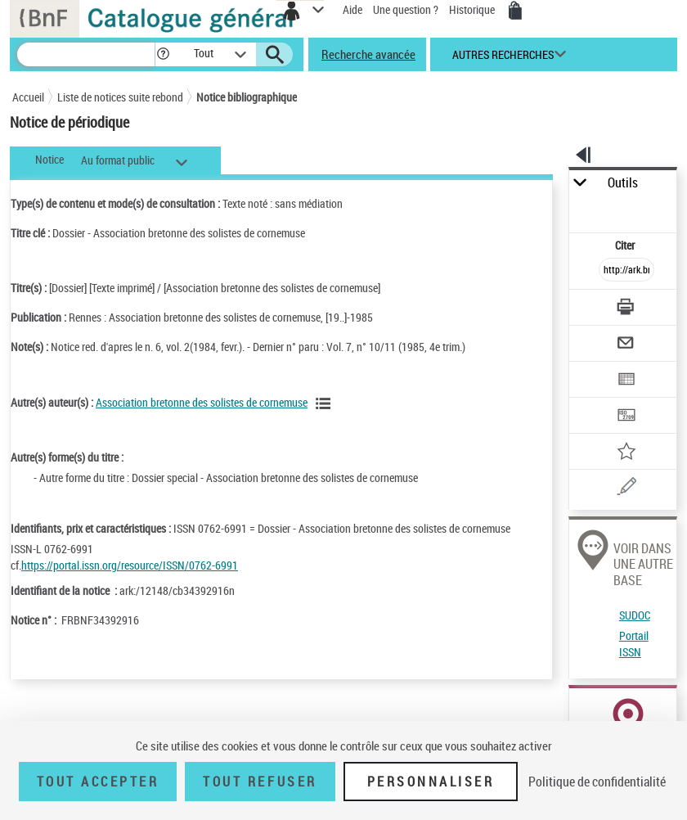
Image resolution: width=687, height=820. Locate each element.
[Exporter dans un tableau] (626, 381)
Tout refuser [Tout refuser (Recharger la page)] (260, 782)
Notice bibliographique (246, 97)
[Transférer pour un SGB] (626, 417)
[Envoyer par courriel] (626, 345)
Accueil (28, 97)
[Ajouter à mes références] (626, 453)
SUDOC (634, 615)
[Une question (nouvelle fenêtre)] (626, 489)
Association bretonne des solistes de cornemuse (202, 402)
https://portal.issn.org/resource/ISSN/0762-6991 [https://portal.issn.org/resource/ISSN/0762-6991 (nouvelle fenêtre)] (129, 565)
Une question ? (405, 9)
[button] (163, 54)
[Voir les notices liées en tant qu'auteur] (325, 403)
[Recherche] (86, 54)
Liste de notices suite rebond (120, 97)
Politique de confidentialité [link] (597, 782)
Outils (623, 182)
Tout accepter (98, 782)
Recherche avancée (368, 54)
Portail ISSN (634, 644)
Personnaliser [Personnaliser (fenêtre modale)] (431, 782)
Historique (473, 9)
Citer (626, 245)
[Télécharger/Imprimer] (626, 309)
